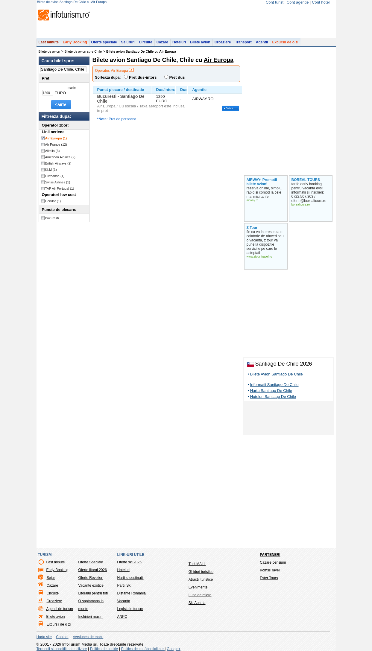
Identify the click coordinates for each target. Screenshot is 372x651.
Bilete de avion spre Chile (83, 51)
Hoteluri (179, 42)
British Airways (58, 163)
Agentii (262, 42)
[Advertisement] (288, 418)
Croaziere (223, 42)
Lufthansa (55, 176)
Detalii (229, 108)
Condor (53, 201)
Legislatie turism (130, 609)
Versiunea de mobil (88, 637)
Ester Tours (269, 578)
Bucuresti (52, 218)
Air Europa (56, 138)
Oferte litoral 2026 (92, 570)
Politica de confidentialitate (143, 649)
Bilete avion (200, 42)
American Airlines (60, 157)
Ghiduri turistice (201, 572)
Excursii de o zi (285, 42)
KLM (51, 169)
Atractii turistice (201, 579)
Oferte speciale (104, 42)
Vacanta (123, 601)
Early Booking (75, 42)
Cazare (162, 42)
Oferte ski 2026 (129, 562)
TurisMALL (197, 564)
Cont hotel (321, 2)
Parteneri (270, 555)
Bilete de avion (49, 51)
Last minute (49, 42)
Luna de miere (200, 595)
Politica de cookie (104, 649)
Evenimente (198, 587)
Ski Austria (197, 603)
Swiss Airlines (57, 182)
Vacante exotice (91, 585)
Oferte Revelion (90, 578)
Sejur (51, 578)
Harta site (44, 637)
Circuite (145, 42)
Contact (62, 637)
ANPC (122, 617)
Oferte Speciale (90, 562)
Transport (243, 42)
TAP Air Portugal (59, 188)
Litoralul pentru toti (93, 593)
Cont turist (274, 2)
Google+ (173, 649)
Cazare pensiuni (273, 562)
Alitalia (52, 151)
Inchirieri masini (90, 617)
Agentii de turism (59, 609)
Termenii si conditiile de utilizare (62, 649)
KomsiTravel (270, 570)
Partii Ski (124, 585)
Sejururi (128, 42)
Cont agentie (298, 2)
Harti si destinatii (130, 578)
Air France (56, 144)
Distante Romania (131, 593)
